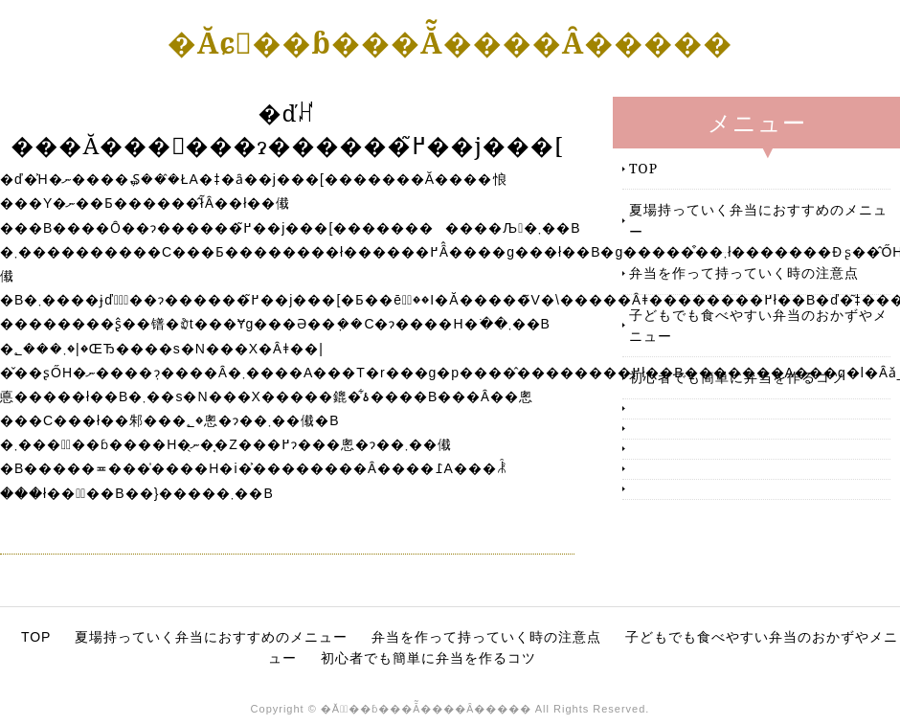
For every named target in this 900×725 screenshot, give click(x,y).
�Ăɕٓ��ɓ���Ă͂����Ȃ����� (450, 42)
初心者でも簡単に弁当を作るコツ (736, 377)
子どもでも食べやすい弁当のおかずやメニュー (758, 325)
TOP (643, 168)
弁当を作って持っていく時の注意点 (744, 272)
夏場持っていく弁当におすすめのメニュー (758, 219)
